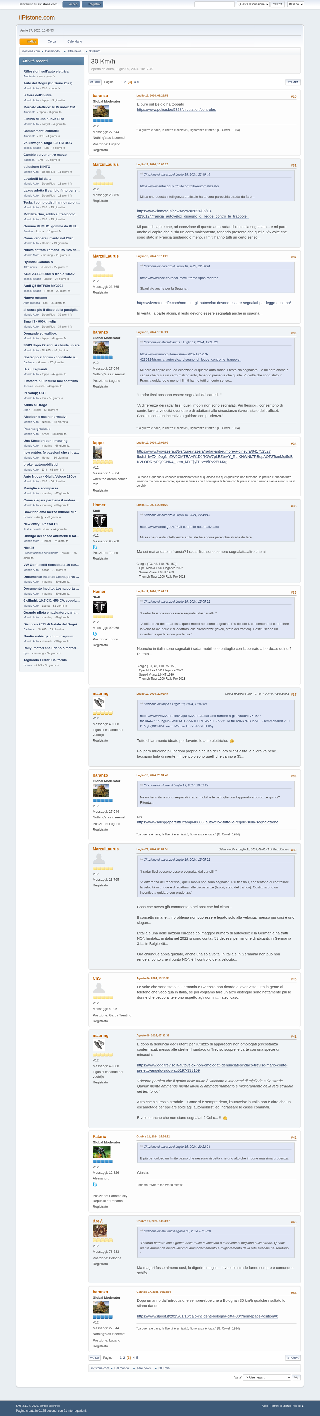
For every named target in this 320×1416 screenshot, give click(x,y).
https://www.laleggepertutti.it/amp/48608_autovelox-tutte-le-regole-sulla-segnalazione (207, 822)
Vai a (237, 1377)
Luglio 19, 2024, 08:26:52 (152, 95)
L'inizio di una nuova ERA (44, 119)
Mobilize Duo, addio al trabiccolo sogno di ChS (52, 214)
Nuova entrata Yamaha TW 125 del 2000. (52, 250)
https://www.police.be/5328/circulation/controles (176, 109)
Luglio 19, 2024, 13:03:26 (152, 164)
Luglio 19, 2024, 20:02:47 (152, 693)
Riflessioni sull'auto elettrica (46, 71)
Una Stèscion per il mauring (46, 441)
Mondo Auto (31, 88)
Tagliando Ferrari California (45, 660)
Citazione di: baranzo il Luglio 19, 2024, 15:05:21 (177, 601)
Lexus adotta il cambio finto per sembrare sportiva (52, 190)
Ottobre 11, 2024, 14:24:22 (153, 1136)
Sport (27, 409)
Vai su (94, 1357)
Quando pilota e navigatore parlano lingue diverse (52, 612)
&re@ (98, 1221)
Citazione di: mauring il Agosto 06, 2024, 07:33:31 (177, 1231)
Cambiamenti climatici (41, 131)
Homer (99, 505)
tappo (98, 443)
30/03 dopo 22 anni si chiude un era (52, 345)
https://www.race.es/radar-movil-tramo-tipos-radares (179, 278)
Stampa (293, 82)
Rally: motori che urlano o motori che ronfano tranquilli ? (52, 648)
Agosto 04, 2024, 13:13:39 (152, 978)
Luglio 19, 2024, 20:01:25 (152, 504)
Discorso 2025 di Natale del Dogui (50, 624)
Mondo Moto (31, 255)
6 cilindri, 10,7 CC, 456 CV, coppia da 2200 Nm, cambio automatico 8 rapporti (52, 600)
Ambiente (30, 76)
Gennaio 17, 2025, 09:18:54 (153, 1291)
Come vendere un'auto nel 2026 (48, 238)
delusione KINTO (37, 167)
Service (28, 231)
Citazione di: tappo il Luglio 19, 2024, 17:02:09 (175, 704)
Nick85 (29, 548)
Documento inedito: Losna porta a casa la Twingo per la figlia (52, 577)
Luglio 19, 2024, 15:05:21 (152, 332)
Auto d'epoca (32, 302)
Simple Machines (50, 1405)
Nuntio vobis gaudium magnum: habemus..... (52, 636)
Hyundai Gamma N (38, 262)
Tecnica (28, 386)
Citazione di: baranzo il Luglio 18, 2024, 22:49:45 (177, 174)
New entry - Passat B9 (41, 524)
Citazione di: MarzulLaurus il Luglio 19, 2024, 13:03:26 (181, 342)
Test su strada (32, 147)
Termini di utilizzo (280, 1405)
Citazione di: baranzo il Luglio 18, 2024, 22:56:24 (177, 266)
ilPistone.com (37, 17)
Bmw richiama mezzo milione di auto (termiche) (52, 512)
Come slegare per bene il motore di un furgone (52, 500)
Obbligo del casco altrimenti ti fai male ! (52, 536)
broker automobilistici (41, 464)
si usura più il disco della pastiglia (51, 310)
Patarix (99, 1136)
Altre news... (31, 267)
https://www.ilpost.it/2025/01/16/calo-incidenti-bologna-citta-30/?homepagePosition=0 (207, 1316)
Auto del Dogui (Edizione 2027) (48, 83)
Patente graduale (37, 429)
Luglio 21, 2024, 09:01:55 (152, 849)
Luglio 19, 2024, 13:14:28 (152, 256)
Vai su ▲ (298, 1405)
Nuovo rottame (35, 298)
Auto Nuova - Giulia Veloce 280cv (50, 476)
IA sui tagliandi (35, 369)
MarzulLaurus (106, 164)
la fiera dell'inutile (38, 95)
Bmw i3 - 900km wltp (40, 321)
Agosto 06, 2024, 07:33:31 (152, 1035)
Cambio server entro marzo (45, 155)
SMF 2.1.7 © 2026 (27, 1405)
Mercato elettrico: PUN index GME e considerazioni (52, 107)
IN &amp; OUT (35, 393)
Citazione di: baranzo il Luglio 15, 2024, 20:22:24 (177, 1146)
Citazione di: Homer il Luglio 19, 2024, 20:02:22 (176, 785)
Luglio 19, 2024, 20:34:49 (152, 775)
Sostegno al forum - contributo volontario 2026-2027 (52, 357)
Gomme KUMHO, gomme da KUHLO (52, 226)
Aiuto (265, 1405)
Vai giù (95, 82)
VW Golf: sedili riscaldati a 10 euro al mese (52, 565)
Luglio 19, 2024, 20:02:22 (152, 591)
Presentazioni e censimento (41, 552)
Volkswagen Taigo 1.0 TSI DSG (48, 143)
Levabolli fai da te (38, 179)
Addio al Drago (35, 405)
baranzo (100, 96)
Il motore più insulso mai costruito (51, 381)
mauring (100, 693)
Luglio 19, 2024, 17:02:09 (152, 442)
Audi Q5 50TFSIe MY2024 (43, 286)
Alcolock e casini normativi (45, 417)
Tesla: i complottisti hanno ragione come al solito (52, 202)
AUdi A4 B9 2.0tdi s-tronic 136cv (49, 274)
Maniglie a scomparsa (41, 488)
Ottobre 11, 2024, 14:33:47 (153, 1220)
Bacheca (29, 159)
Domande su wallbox (40, 333)
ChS (97, 978)
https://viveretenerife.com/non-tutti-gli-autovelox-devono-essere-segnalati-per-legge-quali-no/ (214, 303)
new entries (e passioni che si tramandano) (52, 452)
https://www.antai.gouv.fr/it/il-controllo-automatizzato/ (179, 186)
